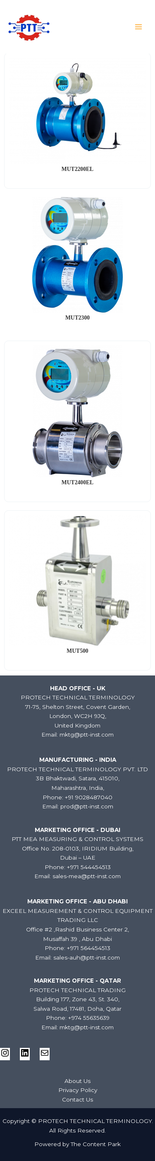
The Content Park (96, 1144)
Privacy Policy (77, 1090)
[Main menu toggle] (138, 27)
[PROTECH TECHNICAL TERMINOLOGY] (29, 27)
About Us (77, 1081)
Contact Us (77, 1099)
